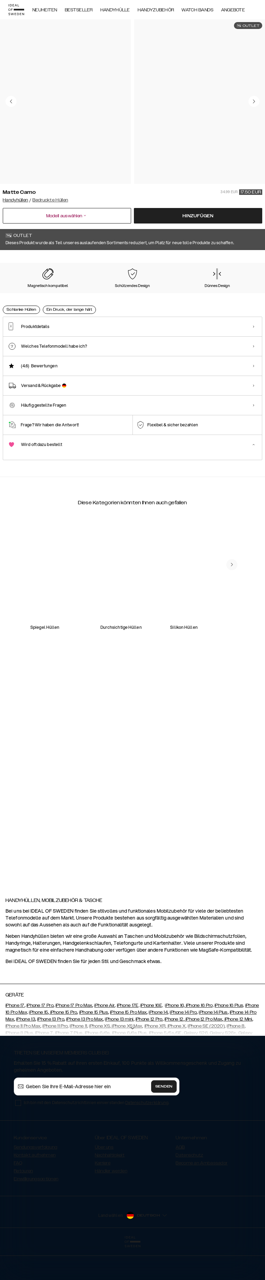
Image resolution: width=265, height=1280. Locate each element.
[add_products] (86, 645)
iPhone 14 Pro (183, 1045)
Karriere (102, 1195)
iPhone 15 (38, 1045)
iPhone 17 (15, 1038)
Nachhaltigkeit (110, 1187)
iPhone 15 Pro (63, 1045)
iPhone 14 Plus (213, 1045)
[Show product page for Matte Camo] (19, 293)
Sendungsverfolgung (35, 1180)
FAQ (18, 1195)
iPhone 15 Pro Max (128, 1045)
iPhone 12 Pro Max (203, 1052)
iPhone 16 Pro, (200, 1038)
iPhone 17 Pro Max (74, 1038)
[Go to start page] (16, 9)
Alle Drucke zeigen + (241, 259)
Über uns (104, 1180)
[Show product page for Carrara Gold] (90, 293)
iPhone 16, (175, 1038)
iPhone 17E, (128, 1038)
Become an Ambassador (201, 1195)
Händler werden (111, 1203)
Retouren (23, 1203)
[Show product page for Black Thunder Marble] (197, 293)
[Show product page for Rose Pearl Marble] (54, 293)
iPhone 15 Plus (93, 1045)
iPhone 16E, (151, 1038)
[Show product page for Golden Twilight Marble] (233, 293)
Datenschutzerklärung (146, 1135)
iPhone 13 (25, 1052)
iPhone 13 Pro (50, 1052)
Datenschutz (189, 1187)
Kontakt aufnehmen (35, 1187)
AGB (180, 1180)
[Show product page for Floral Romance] (126, 293)
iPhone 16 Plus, (229, 1038)
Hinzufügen (198, 216)
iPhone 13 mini (119, 1052)
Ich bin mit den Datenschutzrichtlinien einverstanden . (96, 1135)
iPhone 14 (158, 1045)
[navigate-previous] (240, 602)
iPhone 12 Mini (237, 1052)
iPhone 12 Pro (149, 1052)
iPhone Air (104, 1038)
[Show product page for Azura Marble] (161, 293)
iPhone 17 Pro (40, 1038)
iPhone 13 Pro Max (84, 1052)
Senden (164, 1119)
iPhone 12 (174, 1052)
